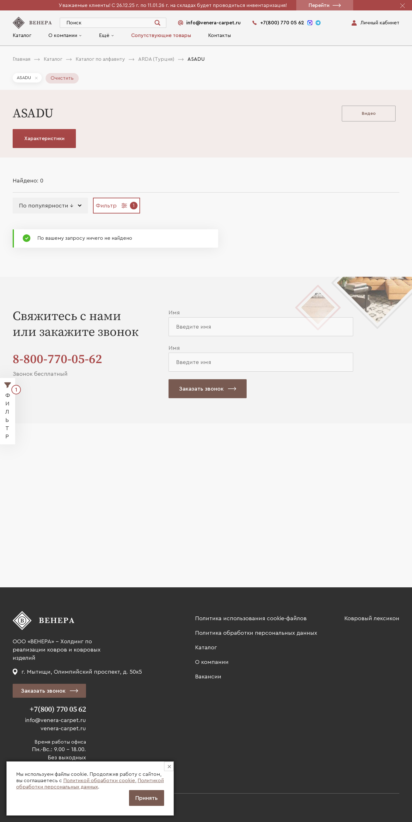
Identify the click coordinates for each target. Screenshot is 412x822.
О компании (62, 35)
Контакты (219, 35)
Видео (369, 113)
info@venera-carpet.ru (55, 720)
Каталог (22, 35)
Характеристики (44, 138)
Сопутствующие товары (161, 35)
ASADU (24, 78)
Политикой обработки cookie (99, 780)
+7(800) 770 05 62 (58, 709)
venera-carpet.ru (63, 728)
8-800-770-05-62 (57, 359)
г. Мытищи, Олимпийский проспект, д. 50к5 (82, 672)
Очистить (62, 78)
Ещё (104, 35)
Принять (146, 798)
